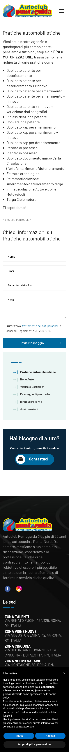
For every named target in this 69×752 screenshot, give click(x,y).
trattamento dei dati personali (40, 326)
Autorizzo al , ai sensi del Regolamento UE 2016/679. (34, 328)
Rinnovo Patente (31, 401)
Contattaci (32, 459)
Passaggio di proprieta (35, 394)
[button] (64, 673)
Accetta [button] (50, 735)
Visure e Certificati (32, 386)
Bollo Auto (27, 379)
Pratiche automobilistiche (38, 372)
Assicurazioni (29, 409)
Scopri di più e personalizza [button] (34, 744)
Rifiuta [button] (19, 735)
